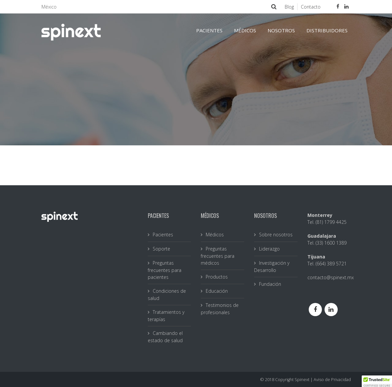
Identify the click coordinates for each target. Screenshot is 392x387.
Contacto (311, 7)
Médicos (215, 234)
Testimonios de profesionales (220, 308)
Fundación (270, 284)
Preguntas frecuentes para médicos (217, 256)
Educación (217, 291)
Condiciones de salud (167, 294)
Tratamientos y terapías (166, 315)
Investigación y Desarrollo (271, 266)
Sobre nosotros (276, 234)
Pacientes (163, 234)
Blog (289, 7)
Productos (217, 277)
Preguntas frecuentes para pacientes (164, 270)
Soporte (161, 249)
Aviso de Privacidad (332, 379)
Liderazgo (269, 249)
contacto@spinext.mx (330, 277)
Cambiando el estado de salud (165, 336)
